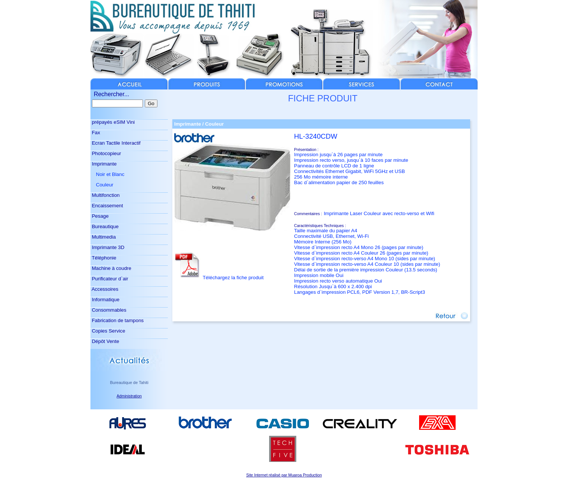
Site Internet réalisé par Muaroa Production (284, 475)
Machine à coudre (110, 268)
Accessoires (104, 289)
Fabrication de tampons (117, 320)
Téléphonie (103, 258)
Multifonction (105, 195)
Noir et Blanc (107, 174)
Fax (95, 132)
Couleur (102, 185)
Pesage (99, 216)
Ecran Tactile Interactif (115, 143)
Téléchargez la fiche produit (233, 277)
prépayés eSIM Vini (112, 122)
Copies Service (107, 331)
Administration (129, 396)
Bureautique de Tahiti (129, 382)
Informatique (104, 299)
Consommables (108, 310)
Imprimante (103, 164)
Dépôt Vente (104, 341)
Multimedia (103, 237)
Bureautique (104, 226)
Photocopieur (105, 153)
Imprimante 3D (107, 247)
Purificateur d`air (109, 278)
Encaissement (106, 205)
